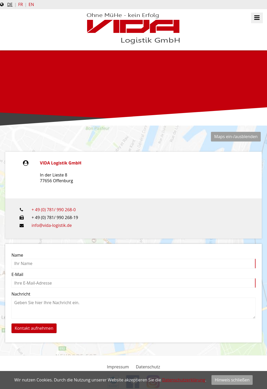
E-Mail (17, 274)
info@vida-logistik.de (52, 225)
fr (20, 4)
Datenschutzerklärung (183, 380)
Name (17, 255)
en (31, 4)
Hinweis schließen (232, 380)
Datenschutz (148, 367)
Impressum (118, 367)
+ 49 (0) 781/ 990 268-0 (54, 210)
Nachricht (20, 294)
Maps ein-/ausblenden (236, 136)
